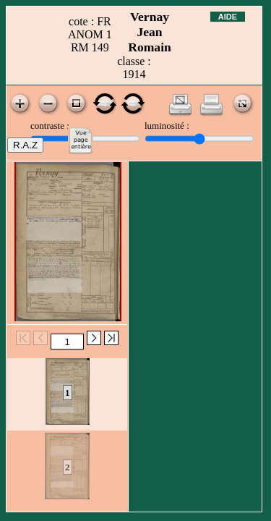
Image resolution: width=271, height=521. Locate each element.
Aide (227, 16)
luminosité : (167, 125)
